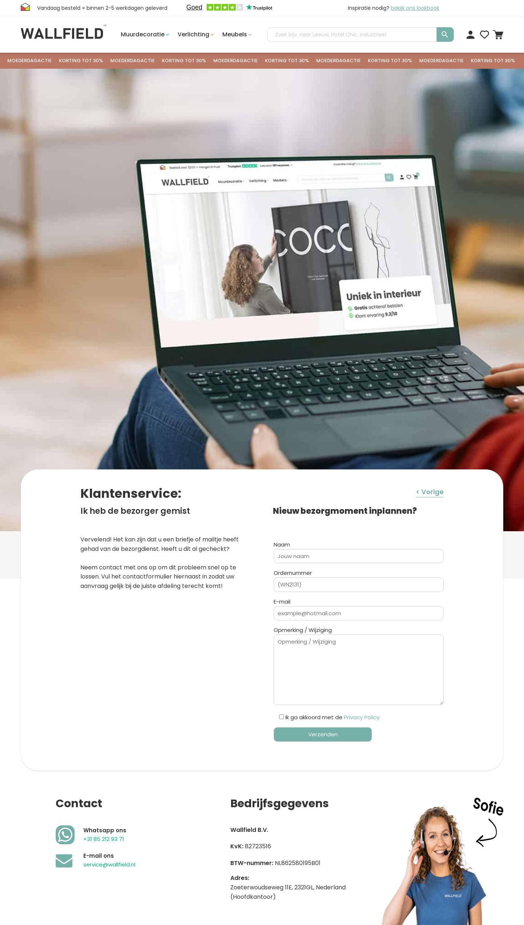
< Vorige (430, 491)
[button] (145, 34)
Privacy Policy (362, 717)
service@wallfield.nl (109, 864)
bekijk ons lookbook (415, 8)
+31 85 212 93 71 (103, 839)
